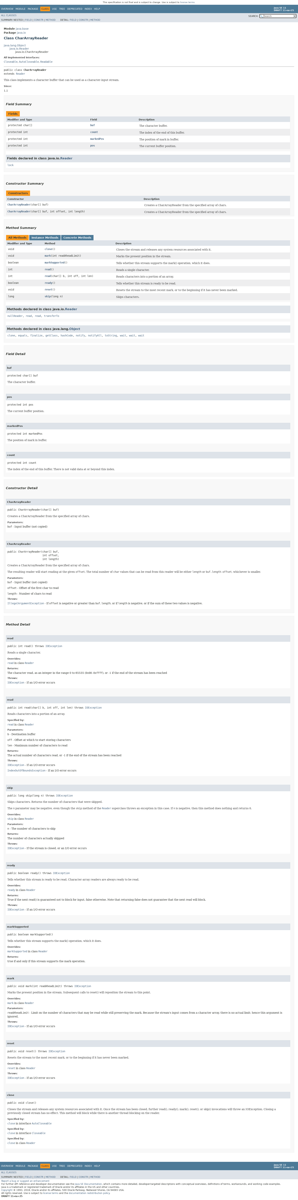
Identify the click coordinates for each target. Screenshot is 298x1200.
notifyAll (95, 335)
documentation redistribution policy (89, 1193)
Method (50, 20)
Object (74, 329)
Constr (38, 20)
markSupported (54, 262)
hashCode (67, 335)
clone (11, 335)
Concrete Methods (77, 237)
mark (48, 255)
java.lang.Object (15, 45)
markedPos (97, 138)
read (48, 269)
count (94, 132)
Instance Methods (45, 237)
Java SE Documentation (88, 1184)
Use (54, 9)
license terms (187, 2)
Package (33, 9)
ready (48, 282)
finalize (36, 335)
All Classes (9, 15)
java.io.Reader (19, 48)
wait (123, 335)
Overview (7, 9)
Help (97, 9)
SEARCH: (253, 16)
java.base (22, 28)
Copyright (7, 1190)
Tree (62, 9)
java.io (21, 32)
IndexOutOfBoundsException (26, 770)
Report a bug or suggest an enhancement (25, 1181)
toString (111, 335)
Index (88, 9)
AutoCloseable (29, 61)
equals (22, 335)
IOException (53, 646)
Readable (46, 61)
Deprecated (74, 9)
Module (20, 9)
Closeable (10, 61)
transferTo (51, 315)
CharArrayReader (18, 204)
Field (28, 20)
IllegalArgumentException (25, 603)
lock (10, 165)
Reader (20, 73)
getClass (51, 335)
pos (92, 145)
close (48, 249)
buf (92, 125)
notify (80, 335)
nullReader (15, 315)
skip (48, 296)
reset (48, 289)
